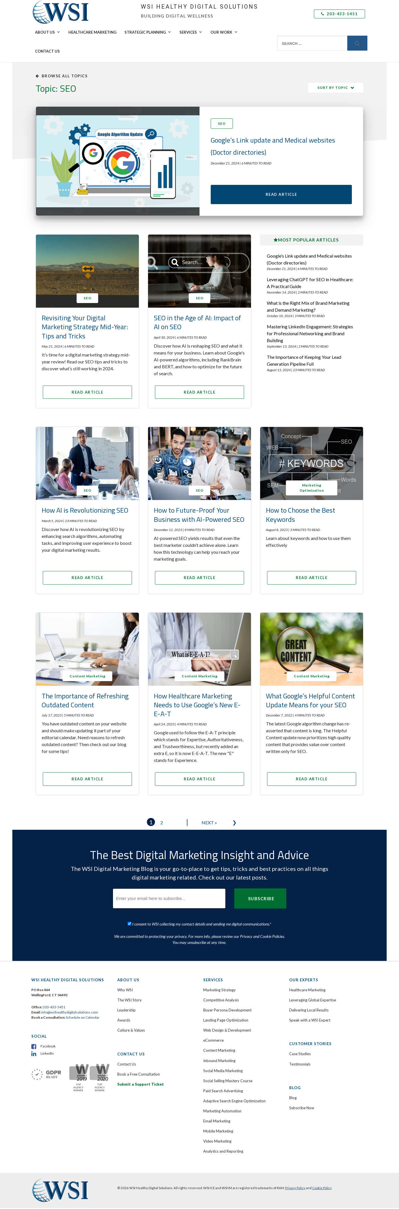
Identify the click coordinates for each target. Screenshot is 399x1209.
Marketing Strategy (219, 991)
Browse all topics (62, 76)
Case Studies (300, 1055)
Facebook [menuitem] (48, 1047)
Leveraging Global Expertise (312, 1001)
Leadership (126, 1011)
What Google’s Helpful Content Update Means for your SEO (310, 701)
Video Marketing (217, 1142)
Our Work (224, 32)
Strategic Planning (147, 32)
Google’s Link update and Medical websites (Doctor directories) (309, 260)
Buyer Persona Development (227, 1011)
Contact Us (47, 51)
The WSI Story (129, 1001)
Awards (123, 1021)
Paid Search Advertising (223, 1092)
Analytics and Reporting (223, 1152)
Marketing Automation (222, 1112)
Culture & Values (131, 1031)
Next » (209, 823)
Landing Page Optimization (225, 1021)
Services (190, 32)
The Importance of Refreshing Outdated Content (85, 701)
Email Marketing (216, 1122)
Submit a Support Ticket (140, 1085)
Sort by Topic (332, 87)
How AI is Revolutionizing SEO (85, 511)
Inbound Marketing (219, 1061)
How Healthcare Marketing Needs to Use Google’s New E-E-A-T (197, 705)
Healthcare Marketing (92, 32)
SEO (222, 123)
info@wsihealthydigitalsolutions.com (69, 1013)
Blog (293, 1098)
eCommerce (213, 1041)
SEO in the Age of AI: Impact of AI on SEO (197, 323)
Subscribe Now (301, 1109)
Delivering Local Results (309, 1011)
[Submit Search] (357, 43)
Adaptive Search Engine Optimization (234, 1102)
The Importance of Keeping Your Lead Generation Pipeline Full (304, 361)
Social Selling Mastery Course (227, 1081)
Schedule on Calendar (82, 1018)
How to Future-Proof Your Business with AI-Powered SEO (199, 515)
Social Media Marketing (223, 1071)
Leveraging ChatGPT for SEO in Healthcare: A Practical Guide (310, 283)
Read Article (281, 195)
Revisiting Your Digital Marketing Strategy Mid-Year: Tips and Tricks (85, 328)
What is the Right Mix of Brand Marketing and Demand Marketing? (308, 307)
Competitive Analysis (221, 1001)
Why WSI (125, 991)
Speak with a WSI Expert (309, 1021)
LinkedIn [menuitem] (47, 1054)
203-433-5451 (339, 14)
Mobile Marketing (218, 1132)
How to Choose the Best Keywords (300, 515)
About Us (47, 32)
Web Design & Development (227, 1031)
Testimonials (299, 1065)
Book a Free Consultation (138, 1075)
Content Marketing (219, 1051)
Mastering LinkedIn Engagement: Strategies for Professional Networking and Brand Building (310, 334)
